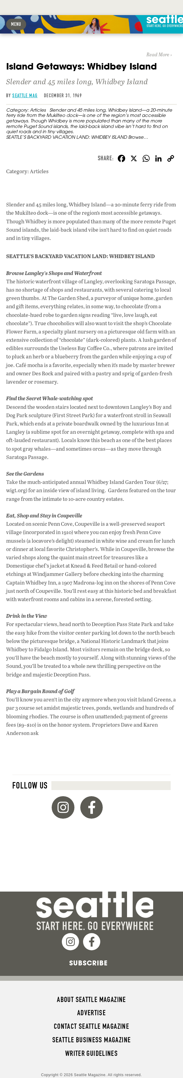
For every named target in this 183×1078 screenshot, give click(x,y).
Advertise (91, 1012)
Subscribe (88, 963)
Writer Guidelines (91, 1053)
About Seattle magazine (91, 999)
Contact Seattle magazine (91, 1026)
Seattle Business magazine (91, 1040)
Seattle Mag (25, 95)
